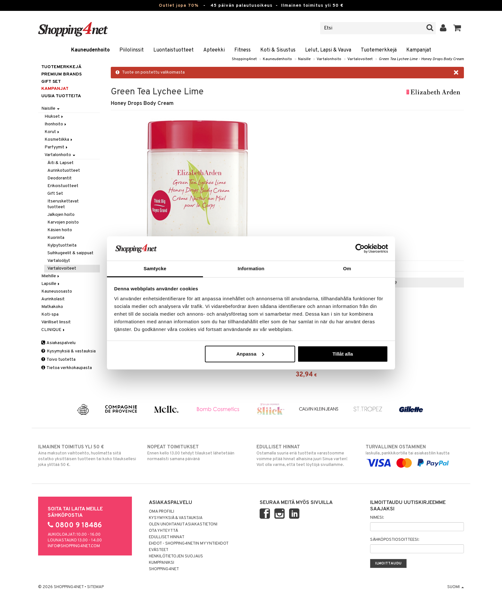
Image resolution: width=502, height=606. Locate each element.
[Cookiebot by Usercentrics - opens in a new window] (360, 248)
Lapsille (51, 284)
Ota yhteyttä (163, 530)
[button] (457, 28)
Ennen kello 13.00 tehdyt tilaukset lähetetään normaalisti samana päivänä (196, 453)
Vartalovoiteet (360, 59)
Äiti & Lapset (60, 163)
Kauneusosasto (56, 291)
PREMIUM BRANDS (61, 74)
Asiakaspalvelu (58, 343)
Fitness (242, 50)
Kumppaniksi (161, 562)
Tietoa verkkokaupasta (66, 368)
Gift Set (55, 193)
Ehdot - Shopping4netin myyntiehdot (189, 543)
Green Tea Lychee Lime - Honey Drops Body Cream (421, 59)
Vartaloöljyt (58, 261)
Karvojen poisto (63, 222)
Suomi (455, 587)
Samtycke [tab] (155, 268)
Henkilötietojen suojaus (176, 556)
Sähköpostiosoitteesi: (394, 539)
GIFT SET (51, 81)
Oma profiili (161, 511)
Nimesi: (377, 517)
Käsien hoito (59, 230)
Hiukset (54, 116)
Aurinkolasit (53, 299)
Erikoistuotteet (62, 186)
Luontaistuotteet (173, 50)
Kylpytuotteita (62, 245)
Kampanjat (418, 50)
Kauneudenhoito (90, 50)
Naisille (304, 59)
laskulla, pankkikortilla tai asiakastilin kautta (415, 455)
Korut (52, 132)
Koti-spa (50, 314)
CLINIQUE (53, 330)
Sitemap (95, 587)
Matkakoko (52, 307)
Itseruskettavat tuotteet (63, 204)
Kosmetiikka (59, 139)
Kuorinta (55, 237)
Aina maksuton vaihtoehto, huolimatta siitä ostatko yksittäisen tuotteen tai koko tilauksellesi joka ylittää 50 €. (87, 456)
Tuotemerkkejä (379, 50)
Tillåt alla (342, 354)
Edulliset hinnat (166, 537)
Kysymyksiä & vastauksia (68, 351)
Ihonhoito (56, 124)
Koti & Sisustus (278, 50)
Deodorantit (59, 178)
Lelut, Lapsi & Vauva (328, 50)
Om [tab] (347, 268)
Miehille (50, 276)
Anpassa (250, 354)
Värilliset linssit (56, 322)
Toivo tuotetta (58, 359)
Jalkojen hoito (61, 214)
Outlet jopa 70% (178, 5)
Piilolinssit (131, 50)
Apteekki (214, 50)
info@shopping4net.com (74, 546)
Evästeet (158, 550)
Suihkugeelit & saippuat (70, 253)
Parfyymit (57, 147)
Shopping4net (244, 59)
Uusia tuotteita (61, 96)
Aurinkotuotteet (63, 170)
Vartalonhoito (329, 59)
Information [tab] (251, 268)
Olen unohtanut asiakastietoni (183, 524)
